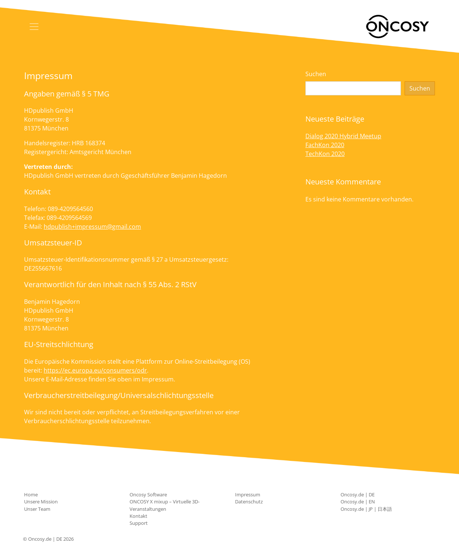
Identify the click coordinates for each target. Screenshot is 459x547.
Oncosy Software (148, 494)
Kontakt (138, 516)
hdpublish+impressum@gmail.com (92, 226)
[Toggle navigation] (34, 27)
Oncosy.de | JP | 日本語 (366, 509)
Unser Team (37, 509)
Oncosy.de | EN (358, 501)
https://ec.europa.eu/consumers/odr (95, 370)
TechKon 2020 (325, 154)
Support (139, 523)
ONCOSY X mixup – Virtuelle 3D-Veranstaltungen (165, 505)
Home (31, 494)
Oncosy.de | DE (358, 494)
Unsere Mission (41, 501)
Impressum (247, 494)
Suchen (315, 74)
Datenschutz (249, 501)
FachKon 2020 (324, 145)
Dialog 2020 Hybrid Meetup (343, 136)
